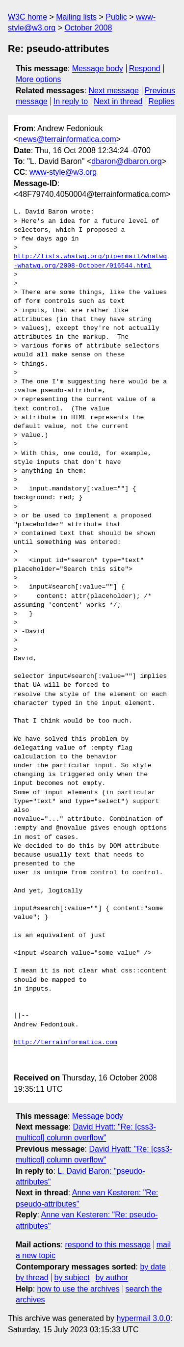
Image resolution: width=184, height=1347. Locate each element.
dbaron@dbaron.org (126, 161)
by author (111, 1277)
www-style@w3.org (63, 172)
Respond (144, 68)
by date (152, 1267)
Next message (114, 90)
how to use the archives (78, 1289)
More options (38, 79)
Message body (97, 68)
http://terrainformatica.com (65, 1042)
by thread (32, 1277)
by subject (72, 1277)
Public (116, 17)
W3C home (27, 17)
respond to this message (107, 1244)
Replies (161, 101)
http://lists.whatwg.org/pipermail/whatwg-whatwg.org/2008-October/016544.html (90, 261)
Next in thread (118, 101)
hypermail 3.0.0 (143, 1318)
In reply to (70, 101)
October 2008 (88, 28)
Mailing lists (76, 17)
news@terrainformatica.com (67, 139)
